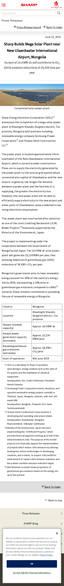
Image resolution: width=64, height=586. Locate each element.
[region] (31, 556)
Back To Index (54, 27)
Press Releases (31, 513)
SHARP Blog (31, 523)
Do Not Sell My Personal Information (32, 573)
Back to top (55, 500)
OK (31, 564)
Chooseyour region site (56, 4)
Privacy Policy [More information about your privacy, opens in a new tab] (46, 555)
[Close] (57, 533)
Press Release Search (29, 27)
